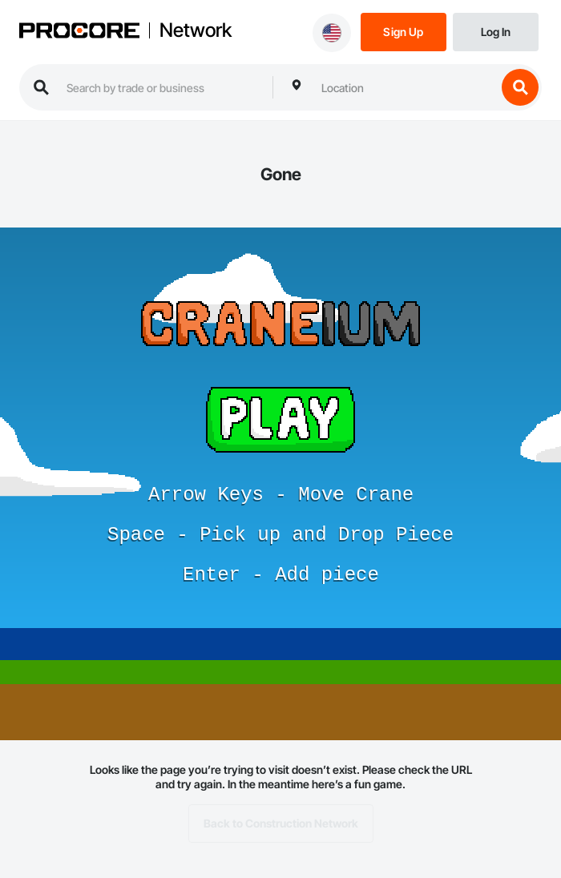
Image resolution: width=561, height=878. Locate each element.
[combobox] (405, 87)
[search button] (520, 87)
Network (195, 30)
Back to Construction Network (281, 823)
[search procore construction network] (161, 87)
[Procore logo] (79, 32)
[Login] (496, 31)
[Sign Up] (403, 31)
